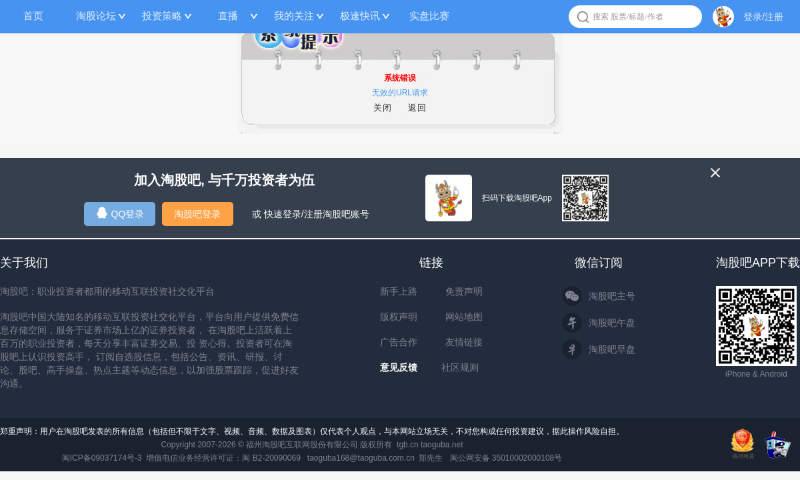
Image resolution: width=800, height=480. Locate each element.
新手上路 (398, 291)
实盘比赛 (429, 15)
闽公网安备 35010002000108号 (506, 458)
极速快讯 (360, 15)
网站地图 (464, 316)
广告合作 (398, 342)
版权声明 (398, 316)
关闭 (382, 108)
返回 (417, 108)
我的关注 (294, 15)
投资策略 (162, 15)
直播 (228, 15)
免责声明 (464, 291)
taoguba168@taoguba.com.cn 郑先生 (375, 458)
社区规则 (460, 367)
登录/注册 (763, 16)
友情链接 (464, 342)
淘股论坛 (96, 15)
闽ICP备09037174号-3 (102, 458)
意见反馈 (398, 367)
